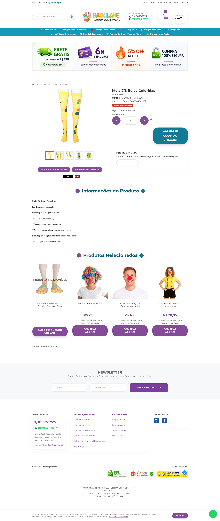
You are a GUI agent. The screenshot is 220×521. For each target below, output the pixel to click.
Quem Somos (148, 3)
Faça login (56, 3)
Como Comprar (81, 420)
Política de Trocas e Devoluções (89, 441)
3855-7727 (139, 16)
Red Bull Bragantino (93, 34)
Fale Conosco (164, 3)
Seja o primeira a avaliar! (124, 111)
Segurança (79, 446)
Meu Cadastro (181, 3)
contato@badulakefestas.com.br (49, 445)
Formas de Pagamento (85, 430)
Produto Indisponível (50, 281)
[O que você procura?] (71, 16)
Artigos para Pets (152, 30)
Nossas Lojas (118, 436)
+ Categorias (174, 30)
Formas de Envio (82, 425)
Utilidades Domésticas (65, 34)
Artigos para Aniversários (75, 30)
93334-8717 (140, 19)
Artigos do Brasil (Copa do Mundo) (126, 34)
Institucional (119, 414)
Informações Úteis (84, 414)
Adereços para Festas (104, 30)
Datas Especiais (129, 30)
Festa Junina (50, 30)
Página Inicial (118, 420)
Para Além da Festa (159, 34)
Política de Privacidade (85, 436)
